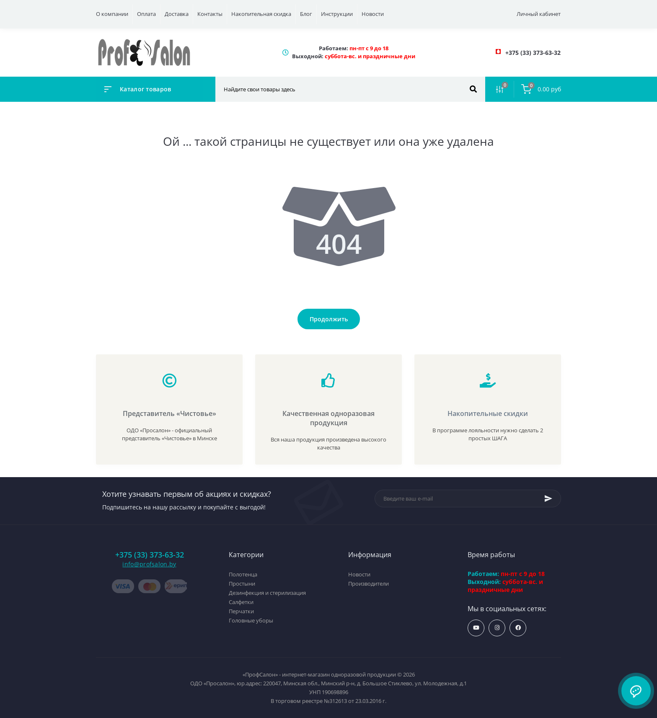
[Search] (473, 89)
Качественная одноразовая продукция (328, 418)
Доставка (177, 14)
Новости (373, 14)
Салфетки (241, 602)
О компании (112, 14)
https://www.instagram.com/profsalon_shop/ (497, 627)
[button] (533, 52)
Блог (306, 14)
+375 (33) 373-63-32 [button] (149, 555)
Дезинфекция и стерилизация (267, 593)
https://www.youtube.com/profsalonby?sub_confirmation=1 (476, 627)
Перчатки (241, 611)
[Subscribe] (548, 498)
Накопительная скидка (261, 14)
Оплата (146, 14)
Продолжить (329, 319)
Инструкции (337, 14)
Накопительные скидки (487, 413)
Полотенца (243, 574)
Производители (368, 583)
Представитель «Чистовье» (169, 413)
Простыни (242, 583)
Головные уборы (251, 620)
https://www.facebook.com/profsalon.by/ (518, 627)
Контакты (209, 14)
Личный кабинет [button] (539, 14)
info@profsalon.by (149, 564)
